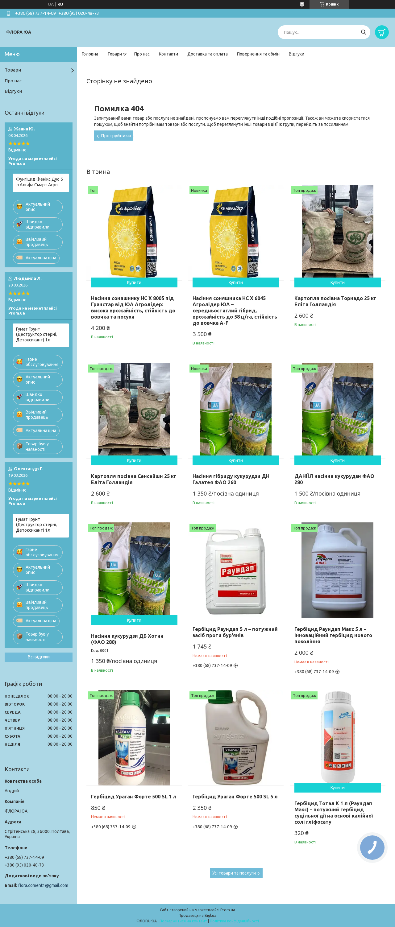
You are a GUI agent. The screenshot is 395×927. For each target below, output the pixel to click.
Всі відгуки (39, 656)
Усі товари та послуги (234, 873)
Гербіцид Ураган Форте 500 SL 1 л (133, 796)
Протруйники (116, 135)
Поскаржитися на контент (183, 921)
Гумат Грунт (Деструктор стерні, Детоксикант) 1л (36, 334)
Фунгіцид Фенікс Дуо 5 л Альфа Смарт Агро (39, 182)
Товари (114, 54)
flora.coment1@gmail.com (43, 885)
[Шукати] (363, 32)
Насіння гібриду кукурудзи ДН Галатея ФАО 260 (231, 479)
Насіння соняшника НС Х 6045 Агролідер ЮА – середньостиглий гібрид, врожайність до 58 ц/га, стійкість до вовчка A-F (235, 310)
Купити (134, 282)
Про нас (142, 54)
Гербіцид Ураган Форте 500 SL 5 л (235, 796)
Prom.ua (227, 910)
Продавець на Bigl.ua (197, 915)
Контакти (168, 54)
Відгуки (296, 54)
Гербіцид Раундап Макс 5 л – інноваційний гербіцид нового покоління (333, 635)
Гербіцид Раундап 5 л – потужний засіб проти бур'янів (235, 632)
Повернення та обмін (258, 54)
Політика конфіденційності (234, 921)
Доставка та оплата (207, 54)
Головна (90, 54)
